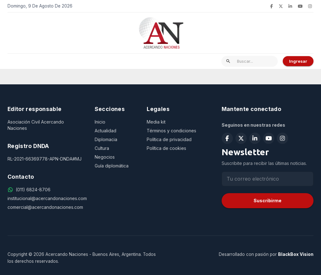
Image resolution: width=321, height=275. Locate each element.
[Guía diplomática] (116, 166)
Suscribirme (268, 200)
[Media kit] (176, 122)
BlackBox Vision (295, 254)
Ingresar (298, 61)
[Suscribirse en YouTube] (300, 6)
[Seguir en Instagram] (310, 6)
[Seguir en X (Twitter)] (281, 6)
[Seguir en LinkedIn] (290, 6)
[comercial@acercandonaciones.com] (46, 207)
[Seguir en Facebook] (271, 6)
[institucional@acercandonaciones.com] (46, 198)
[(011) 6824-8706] (33, 190)
